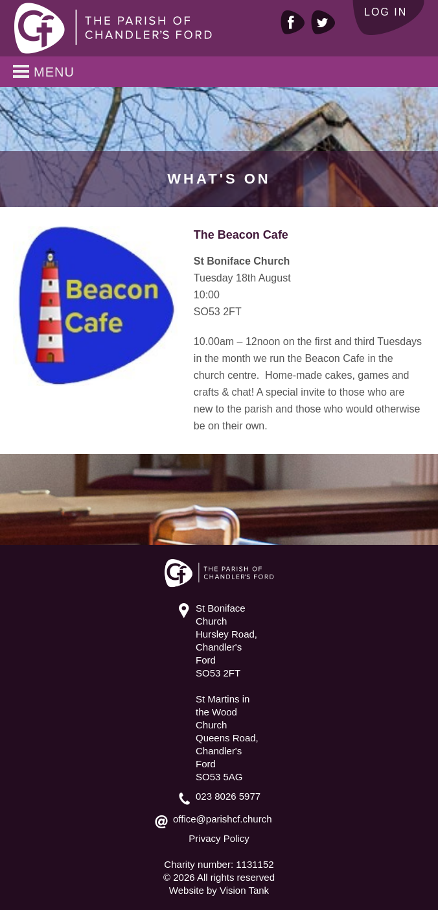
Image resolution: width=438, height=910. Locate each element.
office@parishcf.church (222, 818)
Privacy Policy (219, 838)
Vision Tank (244, 890)
